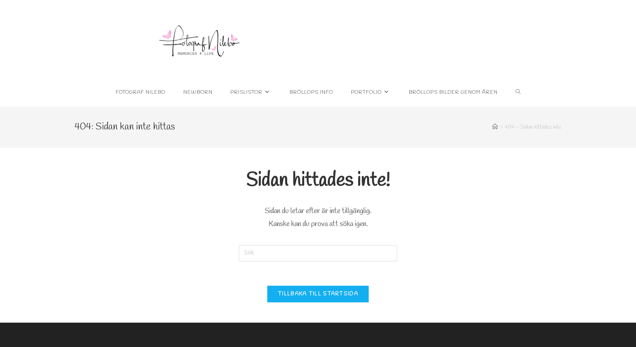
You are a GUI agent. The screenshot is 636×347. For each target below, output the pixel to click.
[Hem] (495, 127)
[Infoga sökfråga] (318, 253)
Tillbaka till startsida (318, 294)
